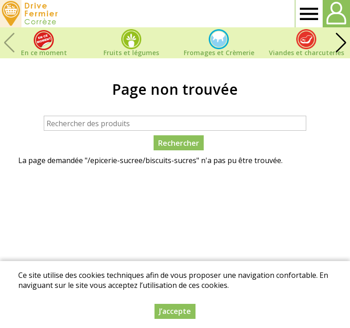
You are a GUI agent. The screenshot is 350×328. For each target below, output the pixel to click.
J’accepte (175, 311)
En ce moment (44, 52)
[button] (341, 42)
